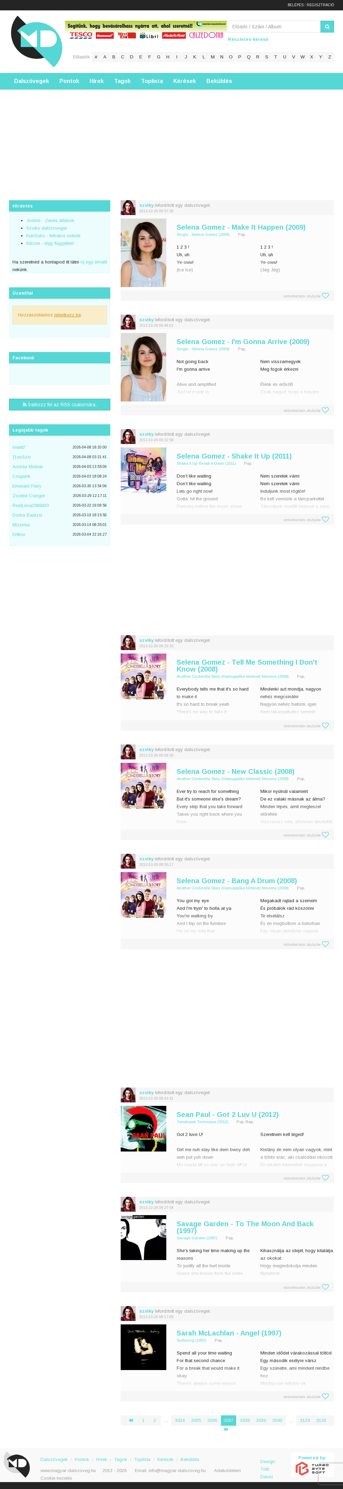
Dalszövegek (31, 81)
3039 (261, 1420)
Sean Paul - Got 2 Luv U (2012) (228, 1114)
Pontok (69, 81)
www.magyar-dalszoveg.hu (68, 1470)
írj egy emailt (93, 262)
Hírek (97, 81)
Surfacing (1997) (191, 1340)
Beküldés (219, 81)
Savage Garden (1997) (197, 1238)
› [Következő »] (229, 1429)
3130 (321, 1420)
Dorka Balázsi (27, 515)
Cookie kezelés (56, 1478)
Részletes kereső (248, 39)
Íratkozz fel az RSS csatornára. (60, 404)
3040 (277, 1420)
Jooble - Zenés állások (50, 220)
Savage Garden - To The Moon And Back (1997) (245, 1227)
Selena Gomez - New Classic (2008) (236, 771)
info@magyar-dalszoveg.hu (177, 1470)
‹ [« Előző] (133, 1420)
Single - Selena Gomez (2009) (203, 234)
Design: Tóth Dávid (268, 1465)
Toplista (152, 81)
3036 (212, 1420)
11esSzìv (21, 457)
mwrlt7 (18, 447)
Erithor (18, 534)
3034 (180, 1420)
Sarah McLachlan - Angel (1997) (229, 1333)
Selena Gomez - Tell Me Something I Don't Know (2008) (247, 665)
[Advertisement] (171, 138)
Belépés (296, 5)
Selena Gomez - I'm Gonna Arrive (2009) (243, 341)
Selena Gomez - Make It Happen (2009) (241, 227)
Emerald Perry (26, 486)
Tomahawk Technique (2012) (202, 1122)
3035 (196, 1420)
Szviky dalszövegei (46, 228)
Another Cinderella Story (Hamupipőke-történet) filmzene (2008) (233, 676)
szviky (146, 205)
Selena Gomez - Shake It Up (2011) (234, 456)
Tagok (122, 81)
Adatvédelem (227, 1470)
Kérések (184, 81)
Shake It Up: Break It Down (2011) (206, 463)
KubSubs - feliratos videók (53, 235)
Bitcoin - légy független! (50, 243)
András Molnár (27, 466)
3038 (245, 1420)
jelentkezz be (67, 314)
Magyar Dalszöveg (36, 41)
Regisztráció (320, 5)
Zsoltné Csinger (28, 495)
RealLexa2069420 (30, 505)
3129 (305, 1420)
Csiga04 (21, 476)
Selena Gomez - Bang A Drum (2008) (237, 881)
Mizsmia (21, 524)
